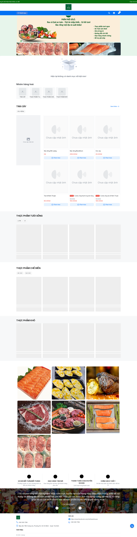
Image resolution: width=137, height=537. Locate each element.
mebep (23, 535)
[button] (20, 111)
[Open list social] (132, 526)
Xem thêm (115, 106)
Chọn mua (56, 157)
